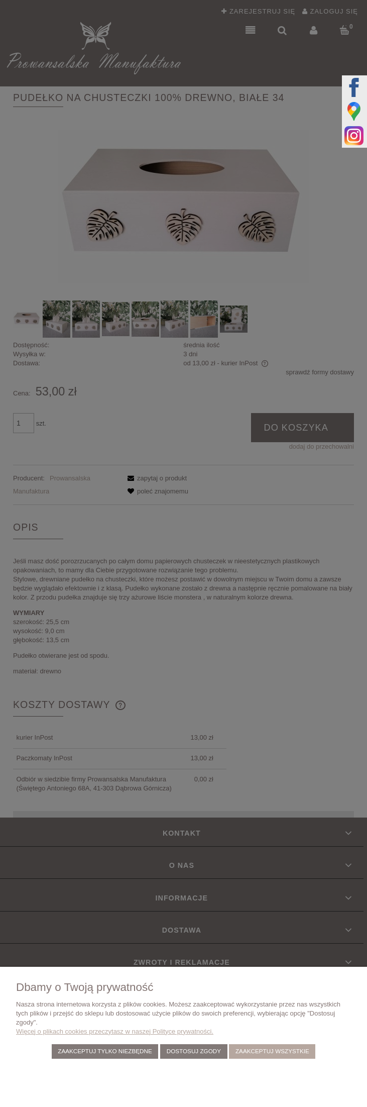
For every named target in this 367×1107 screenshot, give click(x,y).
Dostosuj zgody (194, 1051)
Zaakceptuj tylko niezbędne (105, 1051)
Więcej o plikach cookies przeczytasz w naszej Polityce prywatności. (114, 1031)
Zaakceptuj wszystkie (272, 1051)
